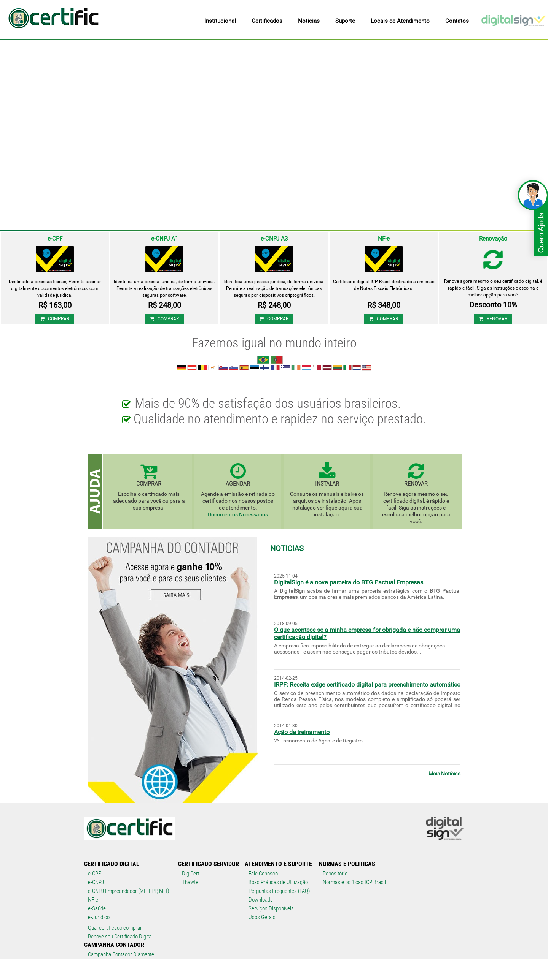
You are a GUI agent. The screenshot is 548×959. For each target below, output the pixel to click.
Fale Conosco (263, 873)
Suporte (345, 20)
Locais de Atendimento (400, 20)
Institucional (220, 20)
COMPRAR (54, 318)
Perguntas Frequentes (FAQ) (279, 891)
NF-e (93, 899)
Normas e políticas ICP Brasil (354, 882)
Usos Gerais (262, 917)
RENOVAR (493, 318)
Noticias (309, 20)
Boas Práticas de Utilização (278, 882)
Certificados (267, 20)
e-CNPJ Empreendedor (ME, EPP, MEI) (128, 891)
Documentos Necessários (238, 514)
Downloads (261, 899)
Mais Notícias (444, 774)
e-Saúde (97, 908)
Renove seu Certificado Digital (120, 936)
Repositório (335, 873)
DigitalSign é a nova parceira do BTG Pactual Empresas (348, 582)
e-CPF (94, 873)
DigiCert (190, 873)
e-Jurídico (99, 917)
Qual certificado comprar (115, 927)
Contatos (457, 20)
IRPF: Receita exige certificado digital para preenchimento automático (367, 684)
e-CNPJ (96, 882)
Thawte (190, 882)
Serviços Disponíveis (271, 908)
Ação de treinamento (302, 732)
